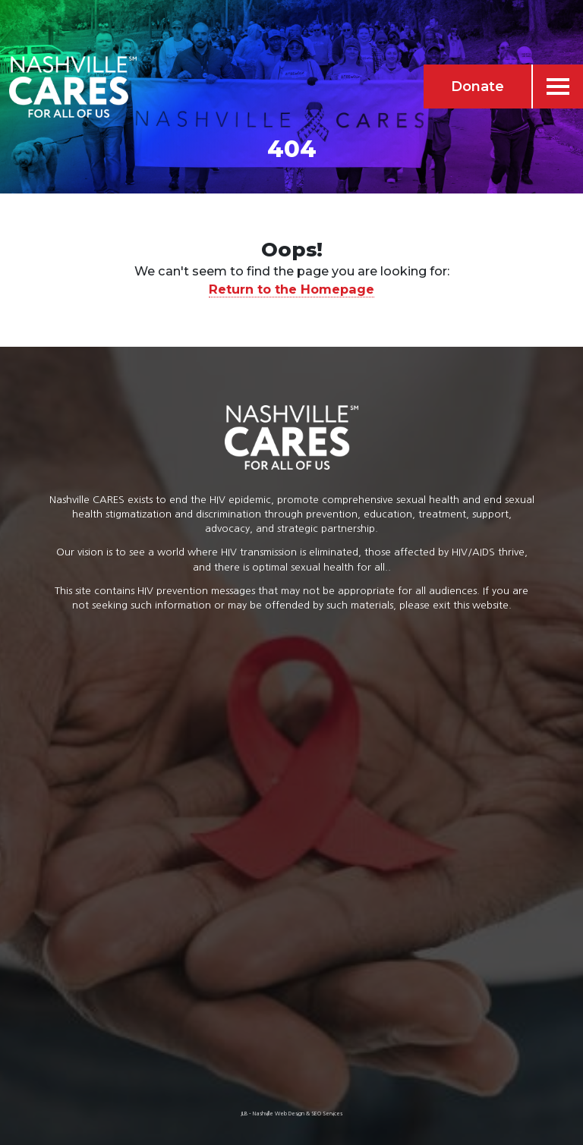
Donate (477, 86)
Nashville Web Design (278, 1113)
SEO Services (326, 1113)
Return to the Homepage (291, 289)
